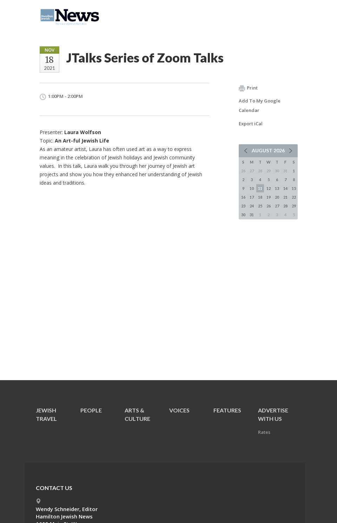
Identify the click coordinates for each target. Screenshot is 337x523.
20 (277, 197)
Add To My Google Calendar (259, 105)
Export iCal (251, 123)
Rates (264, 432)
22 (294, 197)
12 (268, 188)
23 (243, 206)
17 (252, 197)
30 (243, 214)
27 (277, 206)
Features (227, 410)
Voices (179, 410)
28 (285, 206)
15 (294, 188)
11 (260, 188)
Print (248, 88)
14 (285, 188)
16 (243, 197)
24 (252, 206)
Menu (290, 14)
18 (260, 197)
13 (277, 188)
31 (252, 214)
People (91, 410)
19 (268, 197)
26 (268, 206)
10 (252, 188)
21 (285, 197)
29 (294, 206)
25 (260, 206)
